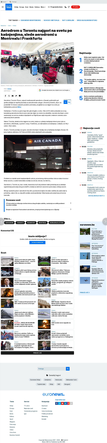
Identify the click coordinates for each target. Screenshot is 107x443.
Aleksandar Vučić (71, 380)
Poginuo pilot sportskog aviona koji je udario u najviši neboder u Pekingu (25, 271)
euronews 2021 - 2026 (53, 440)
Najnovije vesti (28, 408)
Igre (25, 414)
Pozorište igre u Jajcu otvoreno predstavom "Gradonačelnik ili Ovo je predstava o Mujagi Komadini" (98, 235)
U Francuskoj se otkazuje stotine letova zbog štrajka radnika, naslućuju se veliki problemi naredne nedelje (35, 204)
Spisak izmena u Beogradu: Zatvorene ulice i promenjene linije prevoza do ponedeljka (94, 89)
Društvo (90, 172)
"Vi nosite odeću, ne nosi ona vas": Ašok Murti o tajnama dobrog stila (94, 81)
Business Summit (15, 435)
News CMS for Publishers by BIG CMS (53, 442)
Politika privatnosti (47, 414)
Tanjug (9, 88)
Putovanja (13, 424)
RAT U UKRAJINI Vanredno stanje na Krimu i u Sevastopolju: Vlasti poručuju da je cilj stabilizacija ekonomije (94, 71)
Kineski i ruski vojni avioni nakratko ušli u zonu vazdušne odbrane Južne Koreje (61, 314)
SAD (59, 384)
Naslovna (3, 25)
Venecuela (58, 380)
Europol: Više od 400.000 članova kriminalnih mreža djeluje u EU (98, 271)
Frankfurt (31, 222)
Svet (26, 7)
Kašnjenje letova (56, 222)
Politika (89, 146)
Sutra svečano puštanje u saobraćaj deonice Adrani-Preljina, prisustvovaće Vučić (94, 98)
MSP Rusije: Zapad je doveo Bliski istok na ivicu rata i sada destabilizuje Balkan (61, 303)
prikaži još (37, 353)
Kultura (37, 7)
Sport (11, 419)
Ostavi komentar (37, 242)
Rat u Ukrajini (68, 20)
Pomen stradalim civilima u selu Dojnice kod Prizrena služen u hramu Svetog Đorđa (96, 177)
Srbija (16, 7)
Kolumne (12, 427)
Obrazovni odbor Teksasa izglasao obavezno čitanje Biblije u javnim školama (60, 271)
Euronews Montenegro (31, 20)
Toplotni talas (41, 384)
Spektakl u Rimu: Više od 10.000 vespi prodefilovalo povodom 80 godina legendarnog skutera (95, 164)
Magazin (12, 422)
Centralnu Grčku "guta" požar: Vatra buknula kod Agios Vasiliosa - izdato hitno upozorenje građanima (95, 138)
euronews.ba (87, 224)
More (43, 7)
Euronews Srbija (35, 380)
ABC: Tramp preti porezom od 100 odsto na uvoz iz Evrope (25, 302)
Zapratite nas (61, 400)
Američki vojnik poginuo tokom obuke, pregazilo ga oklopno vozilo (62, 282)
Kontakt (44, 419)
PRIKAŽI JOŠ (85, 292)
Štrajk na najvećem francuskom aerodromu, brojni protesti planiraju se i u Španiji (32, 209)
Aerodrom (9, 222)
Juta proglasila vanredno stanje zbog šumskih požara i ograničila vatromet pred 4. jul (24, 293)
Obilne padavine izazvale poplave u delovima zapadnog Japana (62, 293)
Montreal (42, 222)
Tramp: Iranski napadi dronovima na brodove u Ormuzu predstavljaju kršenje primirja (61, 345)
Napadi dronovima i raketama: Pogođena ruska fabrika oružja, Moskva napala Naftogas (98, 284)
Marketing (45, 416)
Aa (65, 102)
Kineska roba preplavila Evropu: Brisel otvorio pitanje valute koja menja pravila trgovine (95, 151)
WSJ (19, 107)
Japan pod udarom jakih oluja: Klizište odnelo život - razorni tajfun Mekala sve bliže (24, 261)
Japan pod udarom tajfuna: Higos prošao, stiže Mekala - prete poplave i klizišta (24, 314)
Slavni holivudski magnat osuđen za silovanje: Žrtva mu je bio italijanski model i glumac (25, 282)
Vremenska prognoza (30, 411)
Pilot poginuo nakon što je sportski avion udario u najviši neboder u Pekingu (98, 259)
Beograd (67, 384)
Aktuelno (95, 243)
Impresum (45, 406)
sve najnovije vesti (96, 196)
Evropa (21, 7)
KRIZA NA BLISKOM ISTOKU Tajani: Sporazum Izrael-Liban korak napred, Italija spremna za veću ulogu (24, 324)
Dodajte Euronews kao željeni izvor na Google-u (54, 90)
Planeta (54, 258)
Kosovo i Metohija (51, 20)
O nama (44, 408)
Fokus (14, 25)
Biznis (32, 7)
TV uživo (27, 406)
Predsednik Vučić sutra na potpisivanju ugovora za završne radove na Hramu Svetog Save (96, 190)
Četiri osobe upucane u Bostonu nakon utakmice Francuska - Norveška (60, 261)
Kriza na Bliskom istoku (87, 20)
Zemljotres (47, 380)
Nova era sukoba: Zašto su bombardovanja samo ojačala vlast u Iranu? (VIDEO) (24, 335)
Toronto (20, 222)
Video (11, 430)
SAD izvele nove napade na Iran (61, 323)
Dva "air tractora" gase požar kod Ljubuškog (97, 247)
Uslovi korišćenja (47, 411)
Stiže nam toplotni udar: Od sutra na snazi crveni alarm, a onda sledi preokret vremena (94, 60)
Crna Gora (13, 432)
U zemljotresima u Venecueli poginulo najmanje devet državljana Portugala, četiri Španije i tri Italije (24, 345)
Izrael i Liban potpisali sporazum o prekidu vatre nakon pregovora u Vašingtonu (62, 335)
